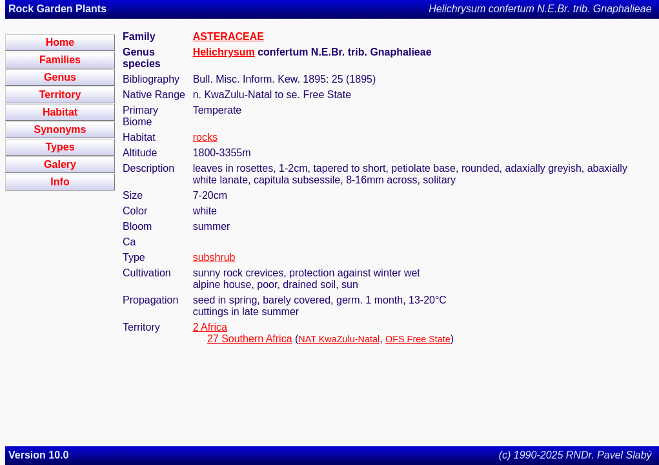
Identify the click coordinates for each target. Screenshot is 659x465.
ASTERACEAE (228, 36)
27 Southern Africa (249, 338)
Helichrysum (224, 51)
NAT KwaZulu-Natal (339, 339)
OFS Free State (418, 339)
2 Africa (210, 327)
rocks (205, 137)
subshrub (214, 257)
